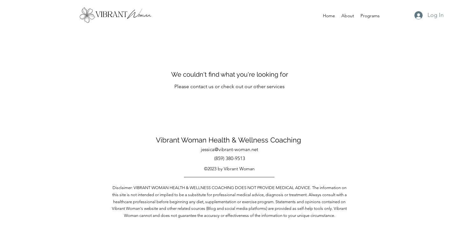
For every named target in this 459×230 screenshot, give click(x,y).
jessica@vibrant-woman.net (229, 149)
